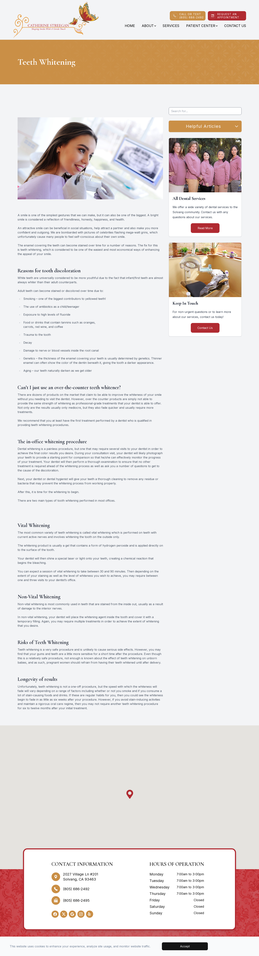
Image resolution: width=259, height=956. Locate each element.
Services (171, 26)
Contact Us (235, 26)
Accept (185, 946)
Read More (205, 228)
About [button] (149, 26)
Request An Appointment (228, 16)
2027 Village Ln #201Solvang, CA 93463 (80, 876)
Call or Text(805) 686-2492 (191, 16)
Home (130, 26)
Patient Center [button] (201, 26)
